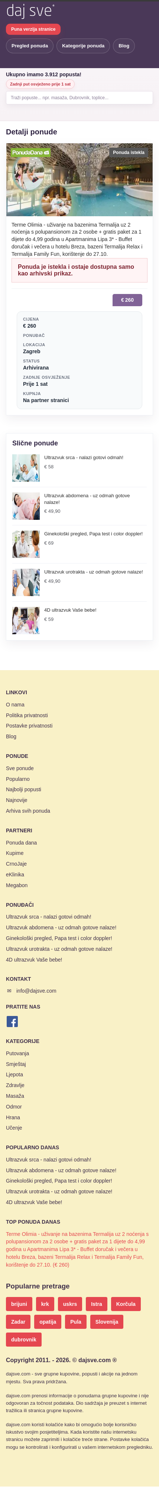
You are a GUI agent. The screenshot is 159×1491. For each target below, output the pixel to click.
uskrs (70, 1304)
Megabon (16, 885)
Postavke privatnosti (29, 726)
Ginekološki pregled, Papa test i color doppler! (59, 938)
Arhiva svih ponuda (28, 811)
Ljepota (14, 1074)
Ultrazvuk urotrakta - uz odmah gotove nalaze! (59, 949)
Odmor (14, 1107)
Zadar (18, 1322)
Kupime (14, 853)
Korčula (126, 1304)
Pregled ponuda (30, 46)
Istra (96, 1304)
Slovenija (106, 1322)
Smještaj (16, 1064)
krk (45, 1304)
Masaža (15, 1096)
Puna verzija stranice (33, 29)
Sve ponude (20, 768)
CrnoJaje (16, 864)
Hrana (13, 1117)
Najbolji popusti (23, 789)
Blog (124, 46)
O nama (15, 705)
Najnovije (16, 800)
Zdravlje (15, 1085)
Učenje (14, 1128)
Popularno (18, 779)
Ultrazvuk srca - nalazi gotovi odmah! (48, 917)
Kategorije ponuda (83, 46)
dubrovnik (23, 1340)
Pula (75, 1322)
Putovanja (17, 1053)
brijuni (19, 1304)
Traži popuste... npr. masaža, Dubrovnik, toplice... (59, 97)
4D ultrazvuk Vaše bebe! (34, 960)
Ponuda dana (21, 843)
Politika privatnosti (27, 715)
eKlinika (15, 874)
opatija (47, 1322)
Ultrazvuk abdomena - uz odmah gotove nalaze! (61, 927)
